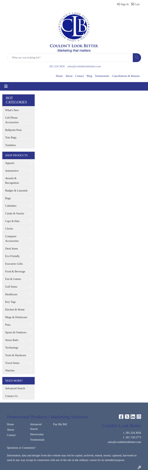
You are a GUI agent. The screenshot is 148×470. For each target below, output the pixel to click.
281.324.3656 (57, 66)
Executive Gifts (14, 263)
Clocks (9, 228)
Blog (89, 75)
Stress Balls (11, 340)
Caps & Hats (12, 221)
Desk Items (11, 248)
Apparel (9, 163)
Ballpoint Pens (13, 129)
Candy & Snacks (14, 213)
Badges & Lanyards (16, 190)
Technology (11, 347)
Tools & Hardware (15, 355)
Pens (8, 324)
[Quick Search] (70, 57)
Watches (10, 370)
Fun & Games (13, 278)
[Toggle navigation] (6, 86)
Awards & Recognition (12, 180)
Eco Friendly (12, 256)
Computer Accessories (12, 238)
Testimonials (102, 75)
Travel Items (12, 362)
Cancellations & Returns (126, 75)
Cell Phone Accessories (12, 120)
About (68, 75)
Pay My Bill (60, 424)
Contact (79, 75)
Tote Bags (11, 137)
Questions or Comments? (21, 447)
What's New (12, 110)
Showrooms (37, 434)
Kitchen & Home (15, 309)
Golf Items (11, 286)
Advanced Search (15, 388)
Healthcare (11, 294)
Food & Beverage (15, 271)
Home (59, 75)
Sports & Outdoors (16, 332)
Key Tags (10, 301)
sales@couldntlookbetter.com (84, 66)
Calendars (11, 205)
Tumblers (10, 145)
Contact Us (11, 396)
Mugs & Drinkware (16, 317)
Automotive (12, 170)
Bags (8, 198)
